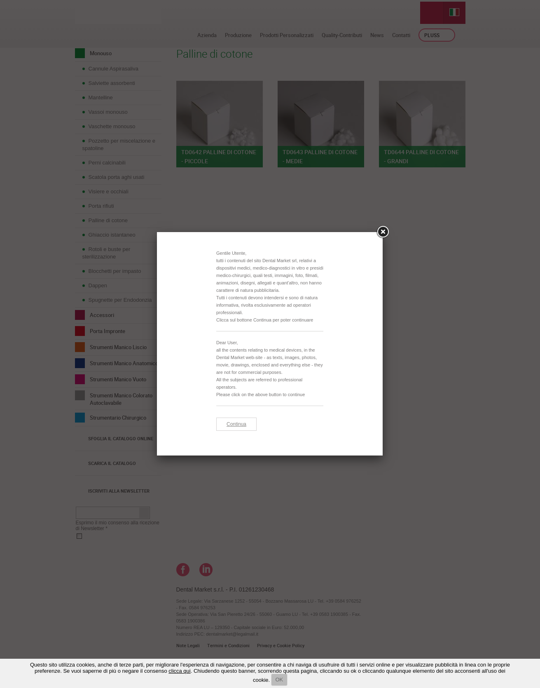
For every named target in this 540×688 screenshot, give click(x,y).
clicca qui (179, 671)
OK (279, 679)
